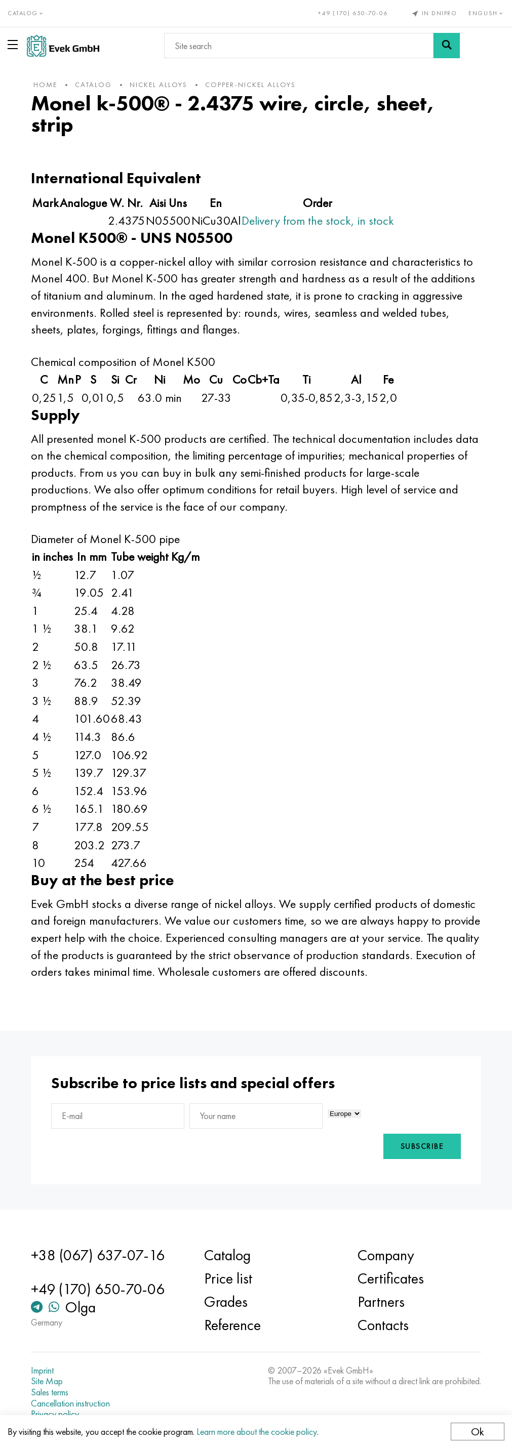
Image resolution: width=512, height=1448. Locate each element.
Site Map (48, 1381)
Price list (229, 1278)
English (486, 13)
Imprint (43, 1370)
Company (385, 1255)
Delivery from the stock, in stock (319, 220)
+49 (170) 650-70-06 (353, 13)
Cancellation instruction (71, 1403)
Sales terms (50, 1392)
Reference (233, 1325)
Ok (477, 1431)
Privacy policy (56, 1414)
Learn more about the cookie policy (256, 1431)
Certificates (390, 1278)
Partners (380, 1302)
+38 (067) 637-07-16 (99, 1255)
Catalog (228, 1255)
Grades (226, 1302)
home (46, 84)
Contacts (382, 1325)
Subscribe (421, 1146)
